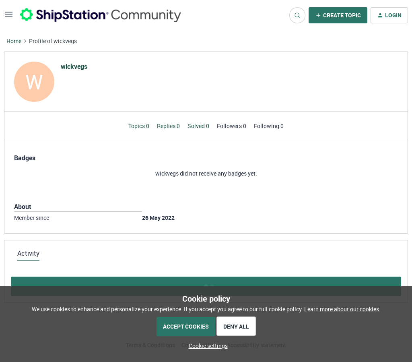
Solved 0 (198, 126)
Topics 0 (139, 126)
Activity (28, 253)
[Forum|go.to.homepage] (100, 15)
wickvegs (74, 66)
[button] (9, 17)
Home (13, 41)
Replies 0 (169, 126)
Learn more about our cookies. (342, 309)
